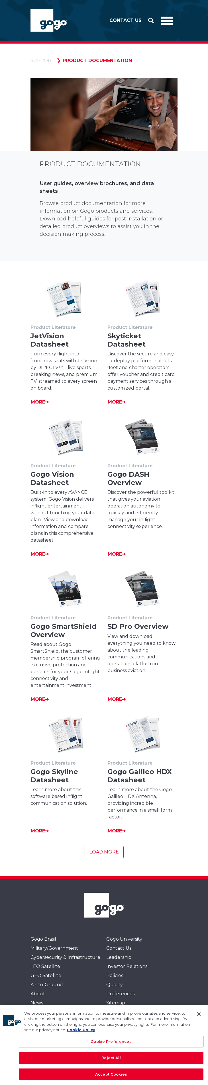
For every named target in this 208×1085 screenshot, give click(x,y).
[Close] (199, 1019)
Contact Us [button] (125, 20)
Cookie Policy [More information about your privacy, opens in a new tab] (81, 1035)
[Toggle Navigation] (167, 20)
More (38, 402)
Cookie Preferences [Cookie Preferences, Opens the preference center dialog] (111, 1046)
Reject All (111, 1063)
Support (42, 60)
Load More (104, 852)
